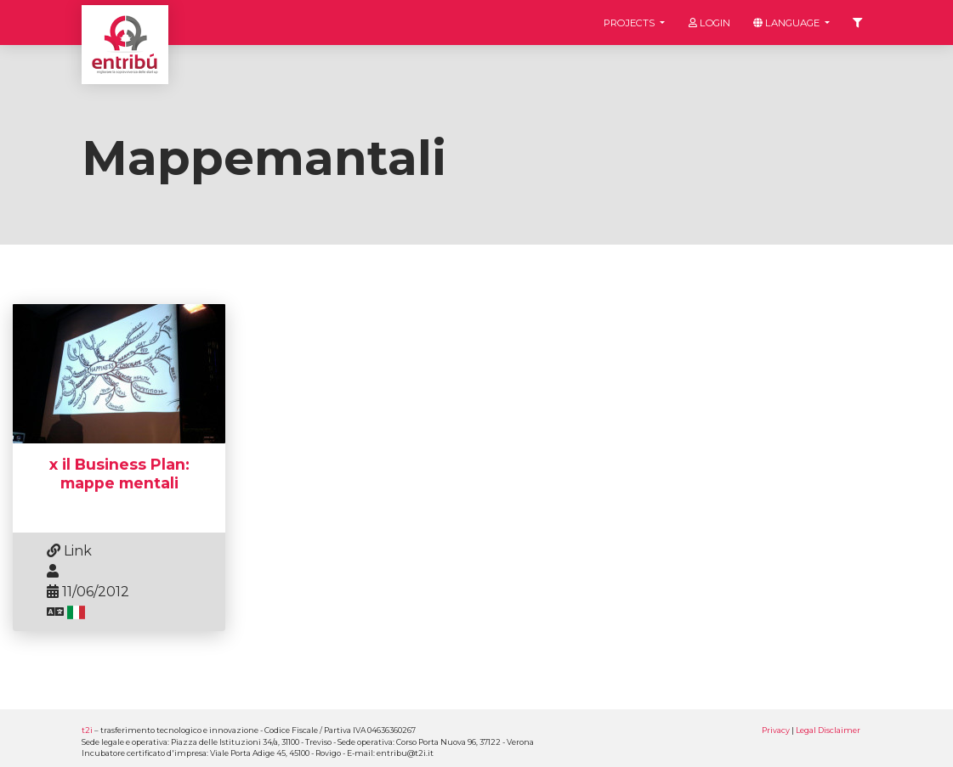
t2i (87, 730)
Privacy (776, 730)
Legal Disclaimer (828, 730)
